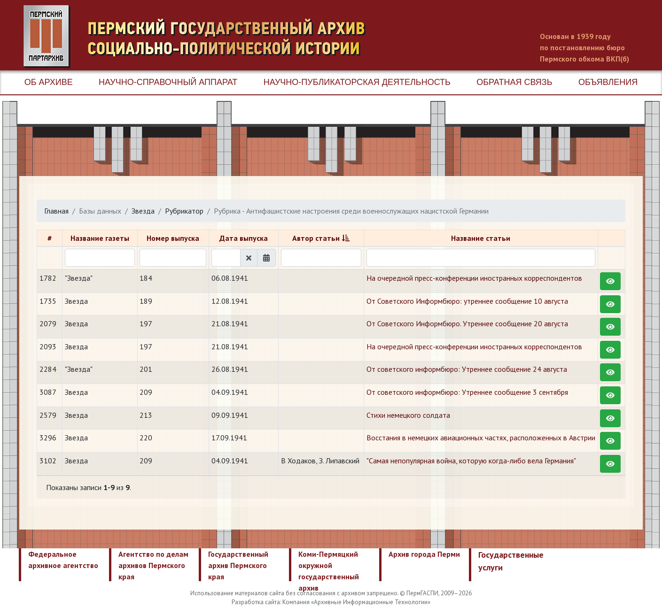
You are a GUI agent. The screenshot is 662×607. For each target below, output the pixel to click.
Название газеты (99, 238)
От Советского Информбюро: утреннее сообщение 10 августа (467, 301)
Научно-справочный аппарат (168, 82)
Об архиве (48, 82)
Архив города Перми (424, 554)
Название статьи (480, 238)
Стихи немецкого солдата (408, 415)
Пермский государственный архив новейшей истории (199, 36)
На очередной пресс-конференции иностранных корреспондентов (474, 278)
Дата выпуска (243, 238)
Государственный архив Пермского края (238, 565)
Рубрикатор (184, 210)
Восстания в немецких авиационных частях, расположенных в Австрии (480, 437)
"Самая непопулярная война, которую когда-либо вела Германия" (471, 460)
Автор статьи (316, 238)
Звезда (143, 210)
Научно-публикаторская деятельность (357, 82)
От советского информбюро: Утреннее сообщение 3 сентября (467, 392)
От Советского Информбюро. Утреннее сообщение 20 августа (467, 323)
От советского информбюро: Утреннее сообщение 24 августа (466, 369)
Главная (56, 210)
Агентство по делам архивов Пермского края (153, 565)
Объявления (608, 82)
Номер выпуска (173, 238)
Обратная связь (514, 82)
